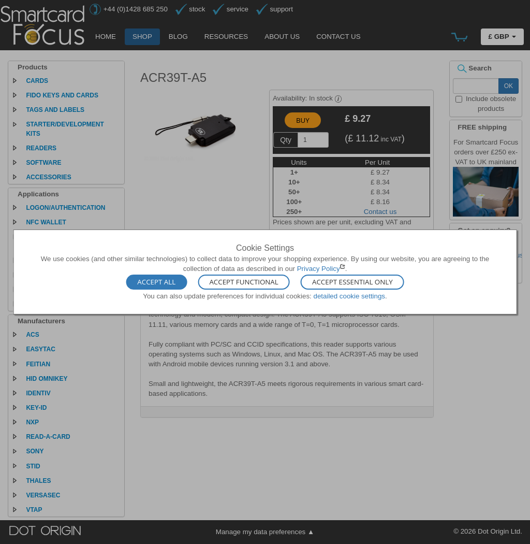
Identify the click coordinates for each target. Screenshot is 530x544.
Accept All (156, 282)
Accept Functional (243, 282)
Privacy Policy (318, 269)
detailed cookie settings (349, 295)
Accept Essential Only (352, 282)
